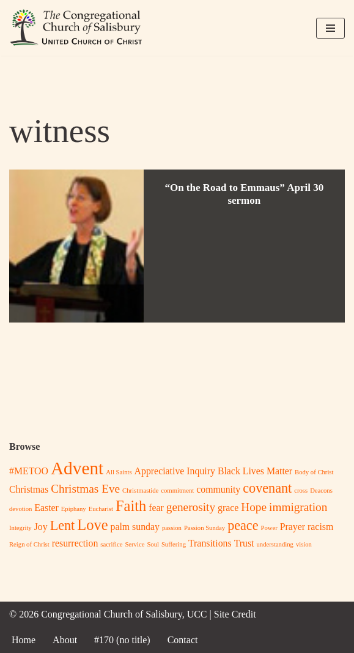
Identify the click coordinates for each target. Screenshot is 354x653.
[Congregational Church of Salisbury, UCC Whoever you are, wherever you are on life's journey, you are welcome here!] (76, 28)
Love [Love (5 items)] (92, 525)
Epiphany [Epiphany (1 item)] (73, 509)
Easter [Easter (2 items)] (46, 507)
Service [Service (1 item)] (134, 544)
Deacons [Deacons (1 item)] (321, 490)
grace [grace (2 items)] (228, 507)
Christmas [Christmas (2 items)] (28, 489)
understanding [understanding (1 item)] (275, 544)
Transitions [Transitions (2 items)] (210, 543)
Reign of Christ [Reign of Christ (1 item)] (29, 544)
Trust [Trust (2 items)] (244, 543)
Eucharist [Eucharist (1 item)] (101, 509)
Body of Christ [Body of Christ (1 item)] (314, 472)
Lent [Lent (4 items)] (62, 525)
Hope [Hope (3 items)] (254, 507)
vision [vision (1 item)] (304, 544)
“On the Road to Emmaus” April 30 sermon (243, 194)
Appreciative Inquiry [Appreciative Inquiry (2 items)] (175, 471)
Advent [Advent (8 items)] (77, 468)
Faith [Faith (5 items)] (131, 506)
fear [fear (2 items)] (156, 507)
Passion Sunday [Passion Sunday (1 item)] (204, 527)
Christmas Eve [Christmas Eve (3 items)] (85, 488)
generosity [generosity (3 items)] (190, 507)
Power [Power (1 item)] (269, 527)
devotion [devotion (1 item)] (20, 509)
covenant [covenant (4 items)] (267, 488)
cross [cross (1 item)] (301, 490)
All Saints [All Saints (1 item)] (118, 472)
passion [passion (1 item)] (172, 527)
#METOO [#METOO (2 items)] (28, 471)
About (65, 640)
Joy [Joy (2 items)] (41, 526)
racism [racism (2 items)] (320, 526)
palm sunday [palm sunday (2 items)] (135, 526)
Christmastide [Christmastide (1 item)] (140, 490)
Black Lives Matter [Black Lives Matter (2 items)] (255, 471)
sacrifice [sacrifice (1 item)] (111, 544)
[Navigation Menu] (330, 28)
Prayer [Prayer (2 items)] (292, 526)
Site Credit (235, 614)
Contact (183, 640)
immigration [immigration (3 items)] (298, 507)
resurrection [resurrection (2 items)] (75, 543)
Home (23, 640)
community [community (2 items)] (218, 489)
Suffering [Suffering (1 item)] (173, 544)
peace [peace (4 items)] (242, 525)
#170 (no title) (122, 640)
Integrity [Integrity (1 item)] (20, 527)
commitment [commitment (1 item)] (177, 490)
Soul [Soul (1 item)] (153, 544)
